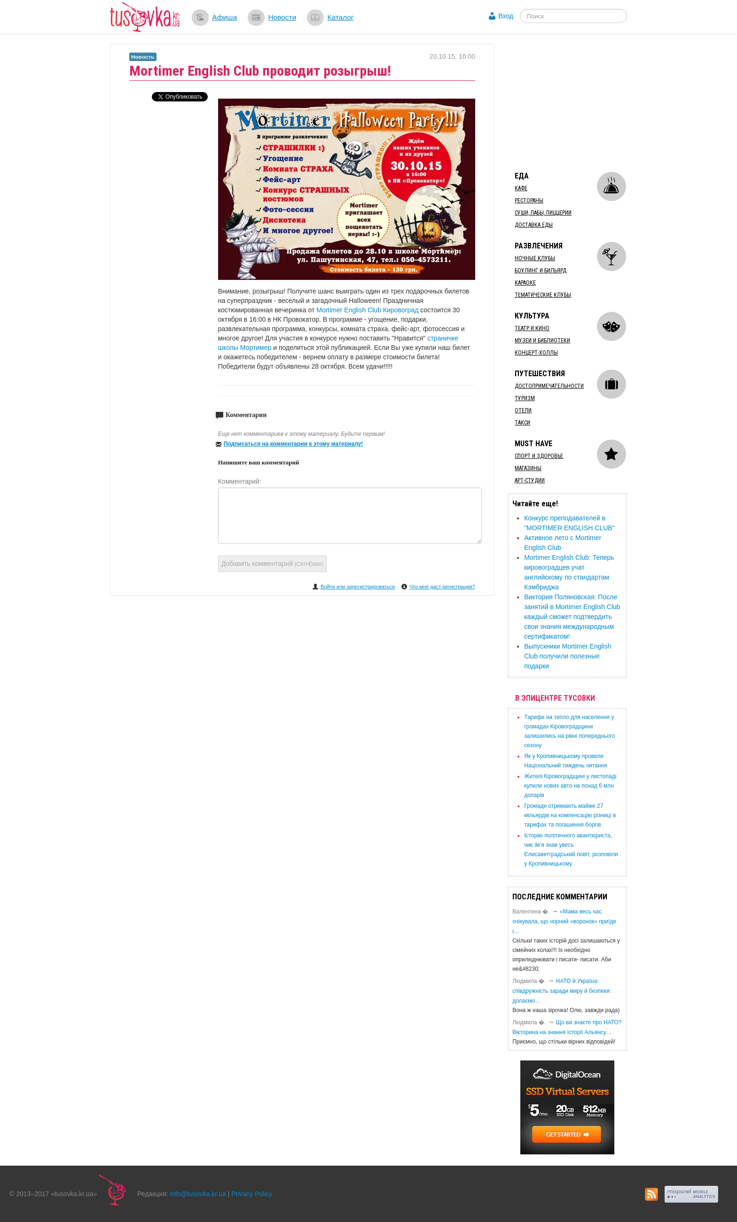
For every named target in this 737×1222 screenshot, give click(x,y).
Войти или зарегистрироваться (358, 586)
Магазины (528, 468)
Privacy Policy (251, 1194)
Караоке (525, 282)
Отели (523, 410)
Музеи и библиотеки (542, 340)
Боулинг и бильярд (540, 270)
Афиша (224, 17)
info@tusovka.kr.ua (198, 1194)
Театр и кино (532, 328)
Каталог (340, 17)
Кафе (521, 188)
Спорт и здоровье (539, 456)
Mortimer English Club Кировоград (368, 310)
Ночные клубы (535, 258)
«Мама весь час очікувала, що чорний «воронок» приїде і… (564, 921)
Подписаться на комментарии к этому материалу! (293, 444)
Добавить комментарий (272, 563)
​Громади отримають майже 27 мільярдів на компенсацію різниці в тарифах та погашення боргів (570, 815)
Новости (282, 17)
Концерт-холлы (536, 352)
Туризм (525, 398)
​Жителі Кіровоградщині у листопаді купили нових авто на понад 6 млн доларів (570, 785)
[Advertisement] (578, 102)
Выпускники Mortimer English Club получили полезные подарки (567, 656)
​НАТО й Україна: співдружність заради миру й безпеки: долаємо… (561, 991)
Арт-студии (530, 480)
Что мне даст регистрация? (442, 586)
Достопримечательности (549, 386)
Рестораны (529, 200)
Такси (522, 422)
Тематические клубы (543, 295)
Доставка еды (534, 225)
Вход (505, 16)
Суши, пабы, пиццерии (543, 212)
